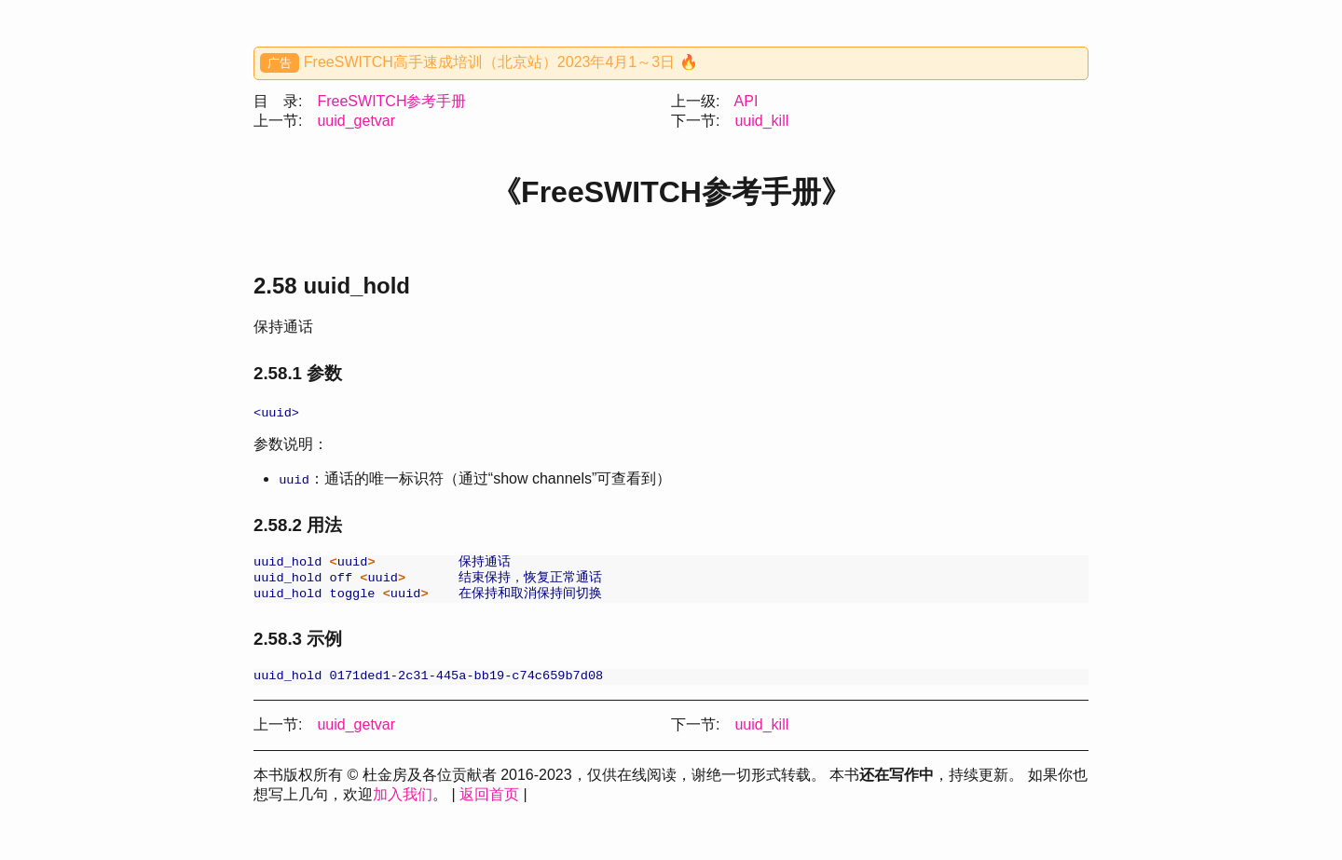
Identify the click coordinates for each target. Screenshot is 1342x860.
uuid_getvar (356, 121)
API (746, 101)
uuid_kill (761, 121)
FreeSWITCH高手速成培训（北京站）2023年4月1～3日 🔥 (501, 62)
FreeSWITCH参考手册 (391, 101)
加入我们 (402, 803)
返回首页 (489, 803)
